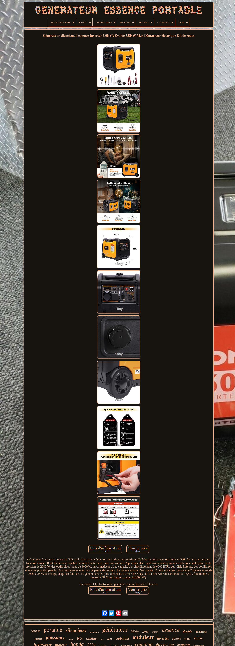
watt (109, 639)
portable (53, 630)
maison (39, 638)
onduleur (143, 637)
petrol (71, 639)
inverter (163, 638)
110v (102, 639)
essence (171, 630)
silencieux (76, 630)
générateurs (94, 632)
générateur (115, 629)
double (187, 631)
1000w (187, 639)
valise (198, 638)
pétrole (176, 638)
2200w (145, 631)
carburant (122, 638)
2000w (135, 631)
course (35, 631)
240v (80, 638)
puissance (55, 637)
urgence (155, 632)
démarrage (201, 631)
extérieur (91, 638)
